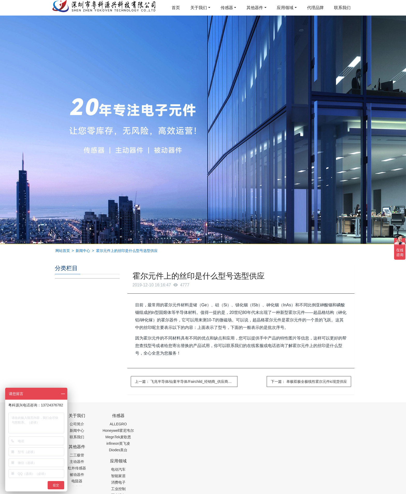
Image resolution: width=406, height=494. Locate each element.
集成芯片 (141, 491)
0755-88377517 (291, 418)
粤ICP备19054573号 (202, 478)
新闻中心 (83, 251)
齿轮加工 (99, 491)
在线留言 (325, 478)
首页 (176, 7)
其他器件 (255, 7)
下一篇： (309, 381)
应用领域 (285, 7)
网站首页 (62, 251)
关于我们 (198, 7)
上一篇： (186, 381)
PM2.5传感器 (119, 491)
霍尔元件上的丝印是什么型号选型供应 (127, 251)
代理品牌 (315, 7)
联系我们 (342, 7)
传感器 (227, 7)
